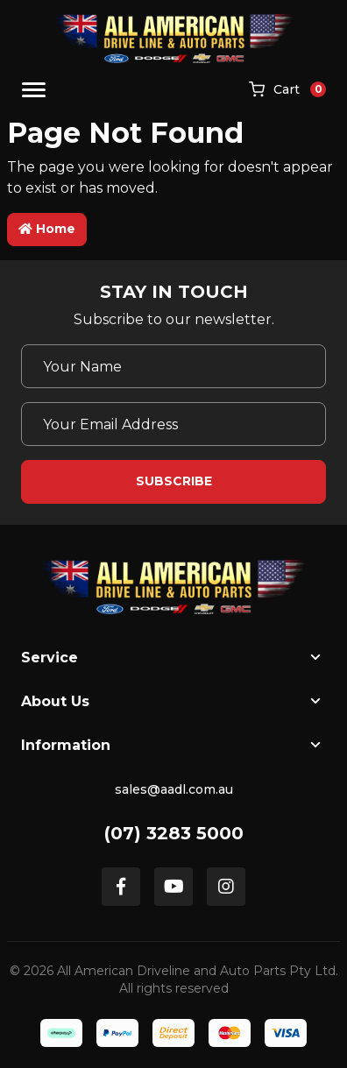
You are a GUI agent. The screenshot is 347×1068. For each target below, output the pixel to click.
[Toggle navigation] (33, 90)
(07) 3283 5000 (174, 833)
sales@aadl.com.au (174, 789)
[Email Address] (173, 424)
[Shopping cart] (287, 90)
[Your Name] (173, 366)
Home (46, 229)
